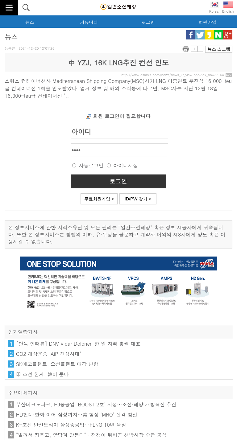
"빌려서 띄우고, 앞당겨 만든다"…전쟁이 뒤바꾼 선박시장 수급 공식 (91, 434)
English (228, 8)
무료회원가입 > (99, 198)
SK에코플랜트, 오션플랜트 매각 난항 (57, 364)
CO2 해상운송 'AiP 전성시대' (48, 353)
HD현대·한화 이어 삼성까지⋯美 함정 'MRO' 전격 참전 (76, 414)
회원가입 (207, 22)
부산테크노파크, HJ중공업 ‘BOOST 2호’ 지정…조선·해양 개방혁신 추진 (96, 404)
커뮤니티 (89, 22)
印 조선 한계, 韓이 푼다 (42, 374)
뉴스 (29, 22)
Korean (215, 8)
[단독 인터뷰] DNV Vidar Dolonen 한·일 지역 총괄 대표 (78, 343)
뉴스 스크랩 (218, 49)
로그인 (148, 22)
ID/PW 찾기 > (138, 198)
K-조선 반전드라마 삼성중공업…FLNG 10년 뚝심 (71, 424)
